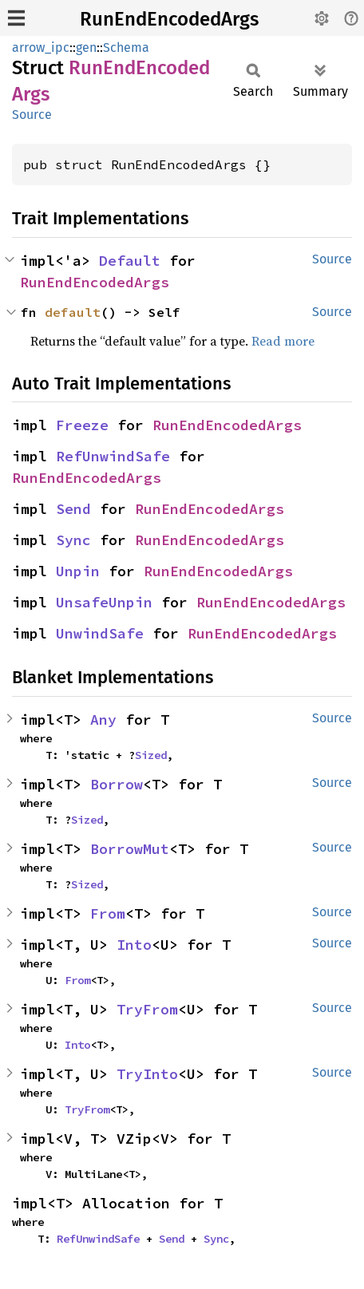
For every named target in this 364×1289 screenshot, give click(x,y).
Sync (73, 540)
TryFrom (147, 1009)
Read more (283, 341)
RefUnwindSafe (113, 456)
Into (134, 944)
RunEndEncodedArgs (169, 19)
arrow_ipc (40, 47)
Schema (126, 47)
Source (32, 114)
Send (73, 509)
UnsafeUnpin (104, 602)
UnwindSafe (100, 633)
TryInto (147, 1074)
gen (86, 47)
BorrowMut (129, 849)
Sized (151, 755)
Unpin (78, 571)
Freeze (82, 425)
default (73, 312)
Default (129, 260)
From (107, 913)
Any (103, 719)
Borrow (116, 784)
